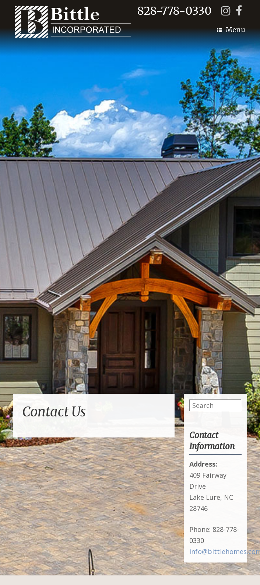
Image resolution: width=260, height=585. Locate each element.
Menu (231, 29)
